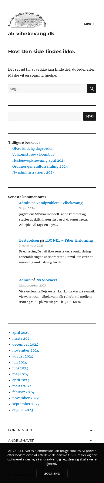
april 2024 (20, 380)
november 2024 (25, 350)
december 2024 (25, 344)
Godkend (52, 473)
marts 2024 (22, 386)
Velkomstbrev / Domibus (33, 154)
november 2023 (25, 398)
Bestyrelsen (29, 240)
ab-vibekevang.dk (31, 34)
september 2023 (26, 404)
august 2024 (22, 356)
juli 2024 (19, 362)
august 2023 (22, 410)
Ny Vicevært (46, 280)
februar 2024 (23, 392)
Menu (89, 24)
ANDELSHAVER (21, 441)
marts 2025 (22, 338)
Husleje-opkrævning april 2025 (39, 160)
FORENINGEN (20, 430)
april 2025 (20, 332)
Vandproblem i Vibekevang (59, 203)
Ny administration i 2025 (33, 172)
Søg (89, 116)
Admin (25, 203)
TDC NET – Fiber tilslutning (69, 240)
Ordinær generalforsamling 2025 (40, 166)
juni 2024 (20, 368)
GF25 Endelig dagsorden (33, 148)
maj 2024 (20, 374)
